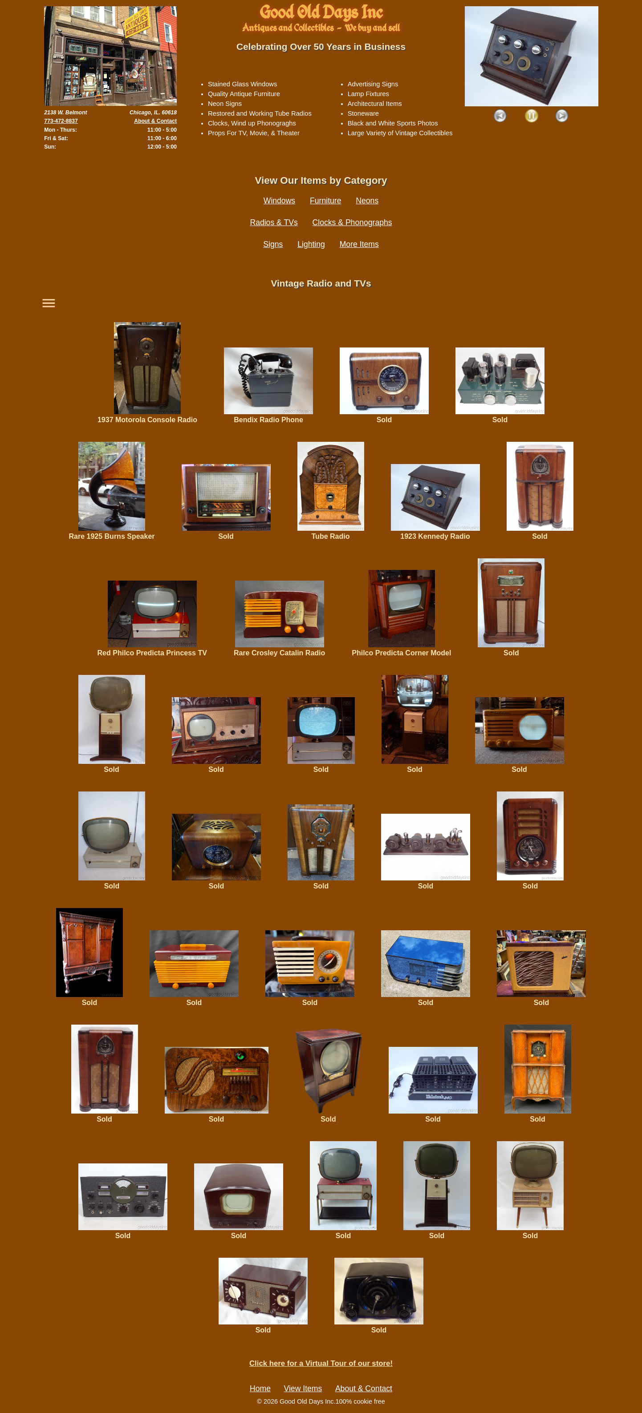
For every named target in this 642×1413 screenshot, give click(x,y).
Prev (500, 116)
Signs (273, 244)
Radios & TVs (273, 222)
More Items (359, 244)
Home (260, 1388)
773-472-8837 (61, 121)
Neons (367, 200)
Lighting (311, 244)
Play (531, 116)
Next (562, 116)
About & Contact (155, 121)
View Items (303, 1388)
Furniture (325, 200)
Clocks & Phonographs (352, 222)
